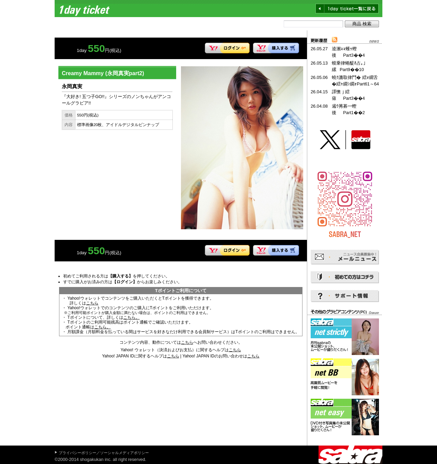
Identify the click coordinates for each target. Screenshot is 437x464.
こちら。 (131, 317)
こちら (92, 303)
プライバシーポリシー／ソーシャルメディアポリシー (104, 453)
